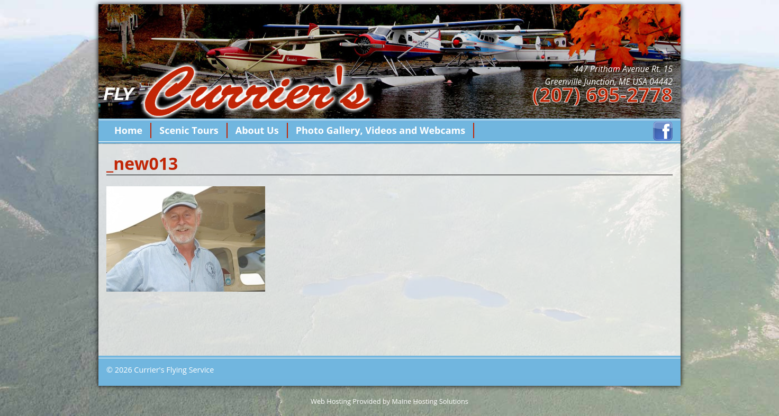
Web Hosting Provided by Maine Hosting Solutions (389, 401)
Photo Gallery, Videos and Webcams (381, 130)
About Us (257, 130)
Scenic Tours (189, 130)
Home (128, 130)
